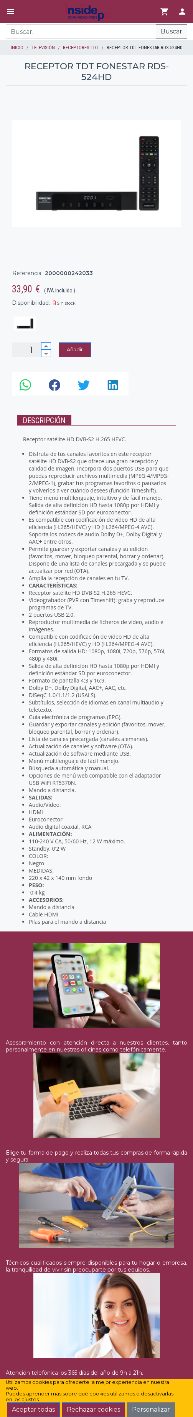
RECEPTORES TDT (81, 47)
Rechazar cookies (93, 1409)
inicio (17, 47)
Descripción (44, 420)
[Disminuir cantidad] (46, 353)
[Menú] (11, 11)
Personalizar (151, 1409)
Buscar (171, 31)
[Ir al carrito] (165, 11)
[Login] (182, 11)
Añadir (75, 349)
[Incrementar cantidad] (46, 346)
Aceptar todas (33, 1409)
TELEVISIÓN (43, 47)
